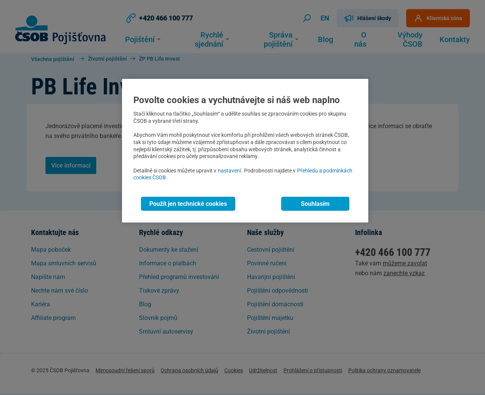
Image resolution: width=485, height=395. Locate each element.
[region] (245, 151)
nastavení (229, 171)
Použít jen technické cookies (188, 203)
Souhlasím (315, 203)
